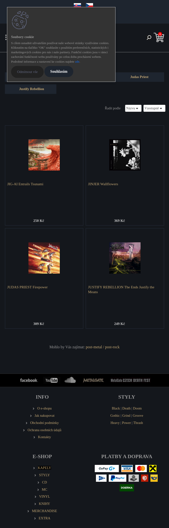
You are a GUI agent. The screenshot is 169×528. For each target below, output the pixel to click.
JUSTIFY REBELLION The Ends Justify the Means (121, 289)
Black (116, 408)
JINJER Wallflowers (103, 184)
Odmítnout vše (27, 72)
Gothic (115, 415)
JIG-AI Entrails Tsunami (25, 184)
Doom (137, 408)
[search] (149, 38)
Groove (138, 415)
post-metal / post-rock (103, 347)
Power (126, 423)
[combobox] (133, 108)
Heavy (115, 423)
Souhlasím (58, 71)
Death (126, 408)
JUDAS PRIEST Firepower (27, 287)
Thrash (138, 423)
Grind (126, 415)
